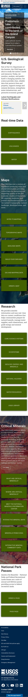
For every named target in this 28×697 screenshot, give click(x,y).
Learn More (6, 467)
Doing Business (5, 659)
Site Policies (4, 634)
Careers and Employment (8, 656)
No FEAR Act (4, 646)
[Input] (17, 6)
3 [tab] (15, 53)
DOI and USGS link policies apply (10, 643)
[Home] (5, 7)
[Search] (20, 6)
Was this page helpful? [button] (14, 695)
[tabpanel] (14, 32)
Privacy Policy (5, 637)
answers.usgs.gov (6, 692)
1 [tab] (10, 53)
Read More (10, 49)
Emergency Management (8, 662)
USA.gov (3, 650)
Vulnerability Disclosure (7, 653)
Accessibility (4, 627)
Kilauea (5, 105)
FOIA (2, 631)
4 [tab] (17, 53)
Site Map (3, 640)
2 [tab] (13, 53)
